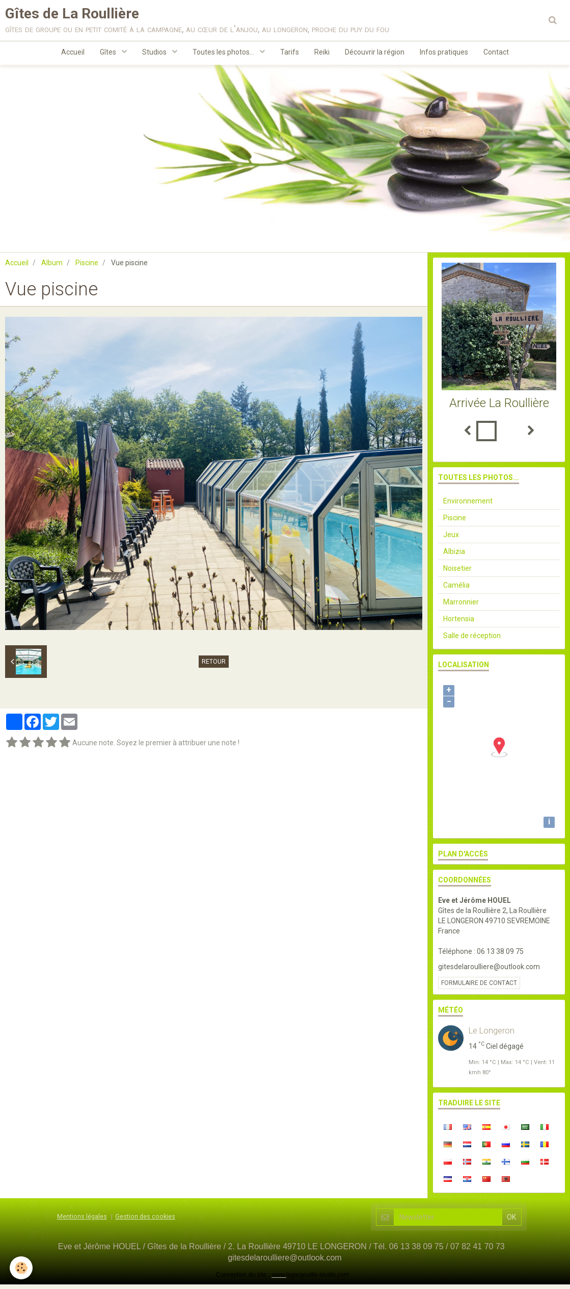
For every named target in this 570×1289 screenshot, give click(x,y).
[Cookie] (21, 1267)
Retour (214, 666)
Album (52, 267)
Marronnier (461, 606)
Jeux (451, 539)
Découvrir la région (374, 54)
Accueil (73, 54)
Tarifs (289, 54)
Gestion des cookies (145, 1221)
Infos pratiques (444, 54)
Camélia (456, 590)
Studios (155, 54)
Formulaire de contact (479, 987)
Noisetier (457, 573)
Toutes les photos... (224, 54)
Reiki (322, 54)
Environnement (468, 505)
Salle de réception (472, 640)
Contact (496, 54)
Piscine (86, 267)
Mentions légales (82, 1221)
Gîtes (109, 54)
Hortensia (458, 623)
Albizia (454, 556)
